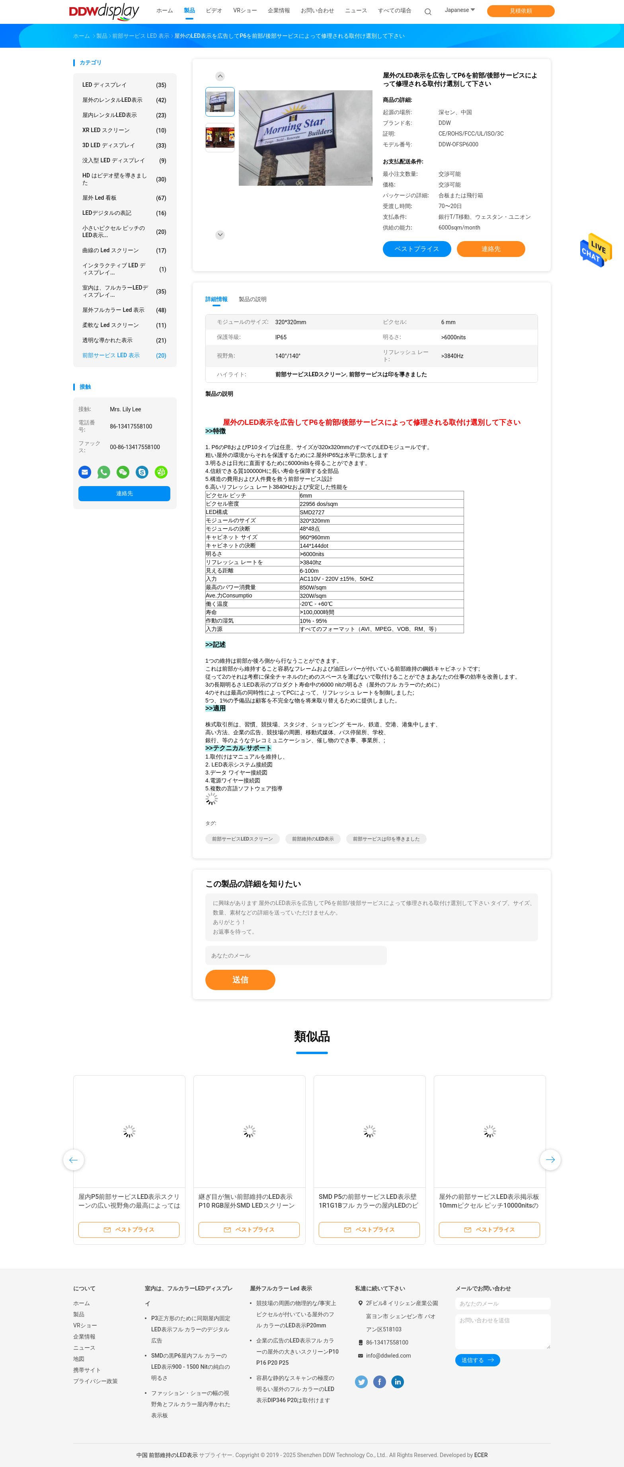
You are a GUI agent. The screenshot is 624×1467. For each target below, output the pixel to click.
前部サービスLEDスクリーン (242, 839)
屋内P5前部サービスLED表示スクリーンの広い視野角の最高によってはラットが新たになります (129, 1205)
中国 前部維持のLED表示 (167, 1455)
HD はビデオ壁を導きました (124, 179)
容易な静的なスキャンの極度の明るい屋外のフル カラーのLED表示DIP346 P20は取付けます (295, 1389)
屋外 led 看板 (124, 198)
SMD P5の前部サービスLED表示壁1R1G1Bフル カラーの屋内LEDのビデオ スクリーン (368, 1205)
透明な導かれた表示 (124, 340)
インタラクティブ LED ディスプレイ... (124, 269)
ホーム (81, 1303)
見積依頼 (521, 11)
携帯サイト (87, 1370)
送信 (240, 979)
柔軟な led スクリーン (124, 325)
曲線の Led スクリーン (124, 251)
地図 (78, 1359)
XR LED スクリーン (124, 130)
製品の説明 (253, 299)
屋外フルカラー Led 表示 (124, 310)
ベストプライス (417, 249)
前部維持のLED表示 (313, 839)
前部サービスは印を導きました (386, 839)
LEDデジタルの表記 (124, 213)
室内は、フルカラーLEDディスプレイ (189, 1296)
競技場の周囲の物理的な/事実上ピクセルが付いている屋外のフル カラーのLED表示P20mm (296, 1314)
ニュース (84, 1347)
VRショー (85, 1325)
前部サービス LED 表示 (124, 356)
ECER (481, 1455)
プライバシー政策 (95, 1381)
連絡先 (124, 493)
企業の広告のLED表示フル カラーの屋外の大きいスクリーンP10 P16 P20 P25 (297, 1351)
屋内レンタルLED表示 (124, 115)
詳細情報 (216, 299)
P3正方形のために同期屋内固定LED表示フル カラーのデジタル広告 (190, 1329)
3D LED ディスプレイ (124, 146)
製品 (78, 1314)
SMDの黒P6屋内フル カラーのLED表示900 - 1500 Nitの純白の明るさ (190, 1366)
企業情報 (84, 1336)
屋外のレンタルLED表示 (124, 100)
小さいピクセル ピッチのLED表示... (124, 231)
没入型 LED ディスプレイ (124, 161)
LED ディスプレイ (124, 85)
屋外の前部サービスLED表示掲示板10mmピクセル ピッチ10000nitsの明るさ (489, 1205)
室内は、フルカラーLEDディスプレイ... (124, 291)
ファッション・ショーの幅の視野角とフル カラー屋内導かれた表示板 (190, 1404)
